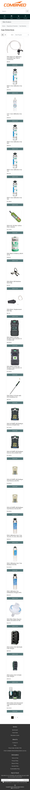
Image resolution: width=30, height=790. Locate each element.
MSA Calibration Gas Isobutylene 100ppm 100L (14, 592)
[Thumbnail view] (2, 35)
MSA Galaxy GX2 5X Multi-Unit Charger (14, 675)
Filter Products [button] (7, 22)
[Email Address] (12, 780)
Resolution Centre (15, 735)
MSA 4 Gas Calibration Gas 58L (14, 86)
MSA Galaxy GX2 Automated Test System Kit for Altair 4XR (15, 704)
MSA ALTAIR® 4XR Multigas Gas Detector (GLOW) (15, 480)
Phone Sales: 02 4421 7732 (15, 748)
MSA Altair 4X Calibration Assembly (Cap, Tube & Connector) (14, 58)
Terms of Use (15, 758)
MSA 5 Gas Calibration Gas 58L (14, 198)
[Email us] (15, 785)
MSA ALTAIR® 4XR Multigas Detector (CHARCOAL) (15, 424)
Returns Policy (15, 763)
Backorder (14, 65)
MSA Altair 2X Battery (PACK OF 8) (15, 254)
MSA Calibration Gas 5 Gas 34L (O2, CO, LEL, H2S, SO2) (14, 536)
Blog (15, 745)
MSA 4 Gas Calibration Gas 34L (14, 170)
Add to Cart (15, 93)
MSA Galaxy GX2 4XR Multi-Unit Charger (15, 647)
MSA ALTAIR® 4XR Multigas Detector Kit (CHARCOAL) (15, 452)
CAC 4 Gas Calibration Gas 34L (14, 114)
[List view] (5, 35)
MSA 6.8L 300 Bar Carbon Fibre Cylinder (14, 226)
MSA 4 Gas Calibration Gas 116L (14, 142)
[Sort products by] (21, 35)
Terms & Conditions (16, 782)
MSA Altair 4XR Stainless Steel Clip (14, 282)
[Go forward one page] (17, 717)
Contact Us (15, 742)
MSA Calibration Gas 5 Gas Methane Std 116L (14, 564)
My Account (15, 730)
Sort (12, 34)
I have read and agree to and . (15, 782)
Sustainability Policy (15, 768)
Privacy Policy (15, 760)
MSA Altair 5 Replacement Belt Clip (14, 310)
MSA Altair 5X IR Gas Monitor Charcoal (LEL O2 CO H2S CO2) (14, 339)
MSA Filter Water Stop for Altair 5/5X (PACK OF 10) (14, 619)
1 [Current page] (12, 717)
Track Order (15, 732)
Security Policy (15, 766)
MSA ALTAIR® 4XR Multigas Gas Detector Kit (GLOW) (15, 508)
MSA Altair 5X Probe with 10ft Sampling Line (14, 396)
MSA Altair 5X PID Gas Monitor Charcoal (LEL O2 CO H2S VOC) (14, 368)
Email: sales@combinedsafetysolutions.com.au (15, 750)
